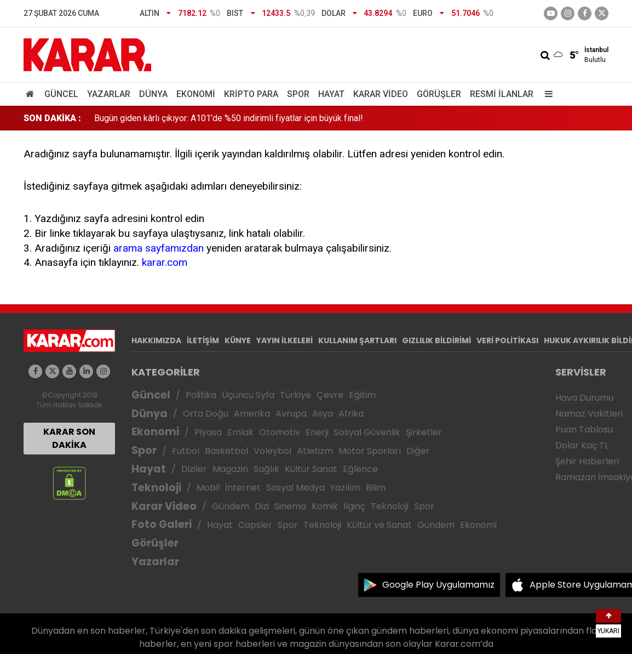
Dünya (153, 94)
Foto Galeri (161, 524)
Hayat (331, 94)
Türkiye (295, 395)
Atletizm (315, 451)
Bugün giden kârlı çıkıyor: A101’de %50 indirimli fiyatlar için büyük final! (228, 118)
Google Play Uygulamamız (438, 584)
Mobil (208, 487)
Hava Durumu (584, 397)
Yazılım (345, 487)
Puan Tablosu (584, 429)
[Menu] (546, 94)
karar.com (164, 262)
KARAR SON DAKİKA (69, 438)
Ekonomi (195, 94)
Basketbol (226, 451)
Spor (298, 94)
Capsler (255, 525)
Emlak (240, 432)
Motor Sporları (369, 451)
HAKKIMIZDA (156, 340)
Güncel (61, 94)
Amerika (252, 413)
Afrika (351, 413)
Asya (322, 413)
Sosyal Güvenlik (367, 432)
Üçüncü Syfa (248, 395)
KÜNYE (238, 340)
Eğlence (360, 469)
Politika (201, 395)
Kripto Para (251, 94)
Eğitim (362, 395)
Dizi (262, 506)
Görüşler (439, 94)
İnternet (243, 487)
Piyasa (208, 432)
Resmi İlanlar (501, 94)
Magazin (230, 469)
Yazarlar (108, 94)
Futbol (185, 451)
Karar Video (380, 94)
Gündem (230, 506)
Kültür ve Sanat (379, 525)
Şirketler (424, 432)
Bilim (376, 487)
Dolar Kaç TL (581, 445)
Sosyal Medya (295, 487)
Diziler (194, 469)
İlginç (354, 506)
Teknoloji (156, 487)
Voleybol (272, 451)
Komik (325, 506)
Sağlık (266, 469)
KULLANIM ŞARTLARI (357, 340)
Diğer (418, 451)
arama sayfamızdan (158, 248)
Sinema (290, 506)
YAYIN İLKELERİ (284, 340)
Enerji (317, 432)
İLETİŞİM (203, 340)
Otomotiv (279, 432)
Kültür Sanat (311, 469)
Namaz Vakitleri (589, 413)
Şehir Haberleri (587, 461)
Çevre (330, 395)
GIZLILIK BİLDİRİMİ (436, 340)
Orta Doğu (205, 413)
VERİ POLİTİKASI (507, 340)
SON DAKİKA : (52, 118)
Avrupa (291, 413)
